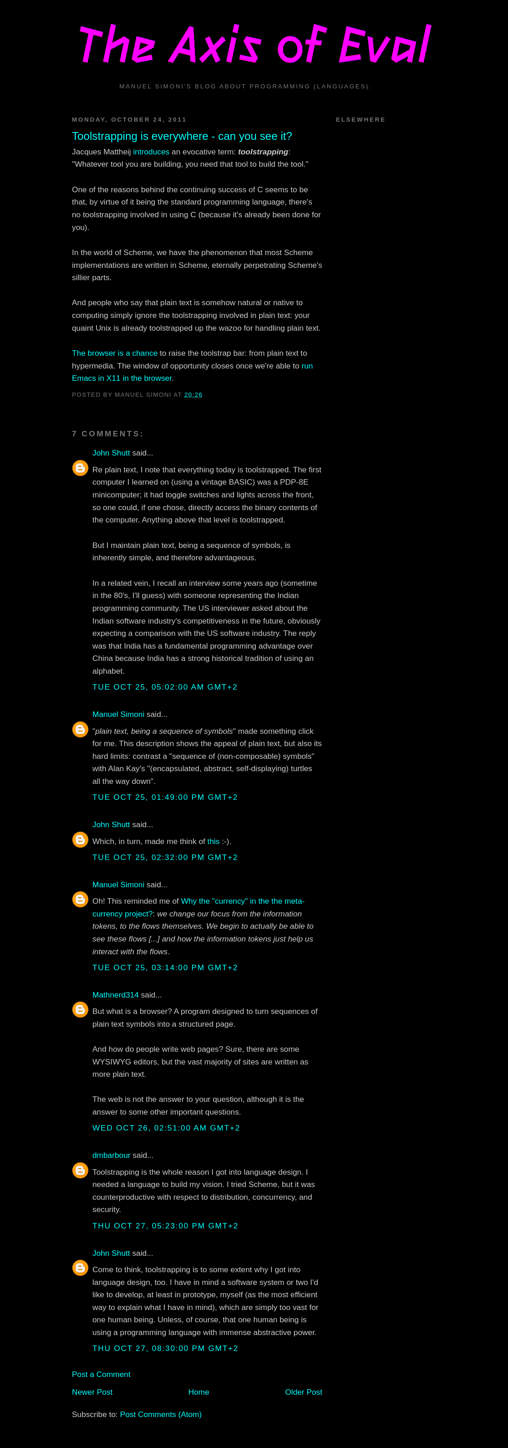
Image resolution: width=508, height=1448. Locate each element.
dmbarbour (111, 1155)
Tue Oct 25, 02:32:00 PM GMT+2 (165, 857)
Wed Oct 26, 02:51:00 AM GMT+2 (166, 1127)
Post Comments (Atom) (161, 1414)
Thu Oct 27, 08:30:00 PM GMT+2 (165, 1348)
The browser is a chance (114, 353)
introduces (151, 151)
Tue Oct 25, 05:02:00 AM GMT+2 (165, 686)
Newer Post (92, 1392)
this (214, 841)
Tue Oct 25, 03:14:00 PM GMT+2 (165, 967)
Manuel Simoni (118, 714)
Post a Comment (101, 1374)
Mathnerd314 (115, 994)
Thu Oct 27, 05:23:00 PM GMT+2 (165, 1225)
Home (198, 1392)
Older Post (303, 1392)
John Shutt (111, 452)
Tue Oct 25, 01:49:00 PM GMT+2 (165, 797)
